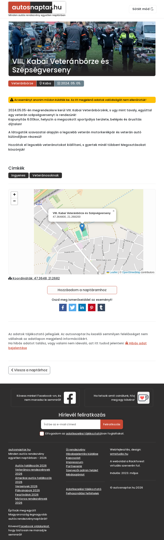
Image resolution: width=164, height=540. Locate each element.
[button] (82, 227)
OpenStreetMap (131, 272)
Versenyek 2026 (26, 486)
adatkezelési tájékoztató (83, 433)
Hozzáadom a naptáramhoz (82, 290)
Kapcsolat (73, 458)
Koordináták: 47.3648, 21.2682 (34, 278)
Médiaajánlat (75, 474)
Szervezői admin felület (82, 470)
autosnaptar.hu (19, 450)
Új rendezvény (75, 450)
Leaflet (112, 272)
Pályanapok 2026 (27, 490)
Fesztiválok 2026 (26, 495)
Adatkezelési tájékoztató (83, 489)
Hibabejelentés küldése (82, 454)
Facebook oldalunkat (34, 526)
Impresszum (74, 462)
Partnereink (74, 466)
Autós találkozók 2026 (31, 466)
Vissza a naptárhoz (29, 370)
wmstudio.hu (119, 454)
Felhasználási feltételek (82, 493)
